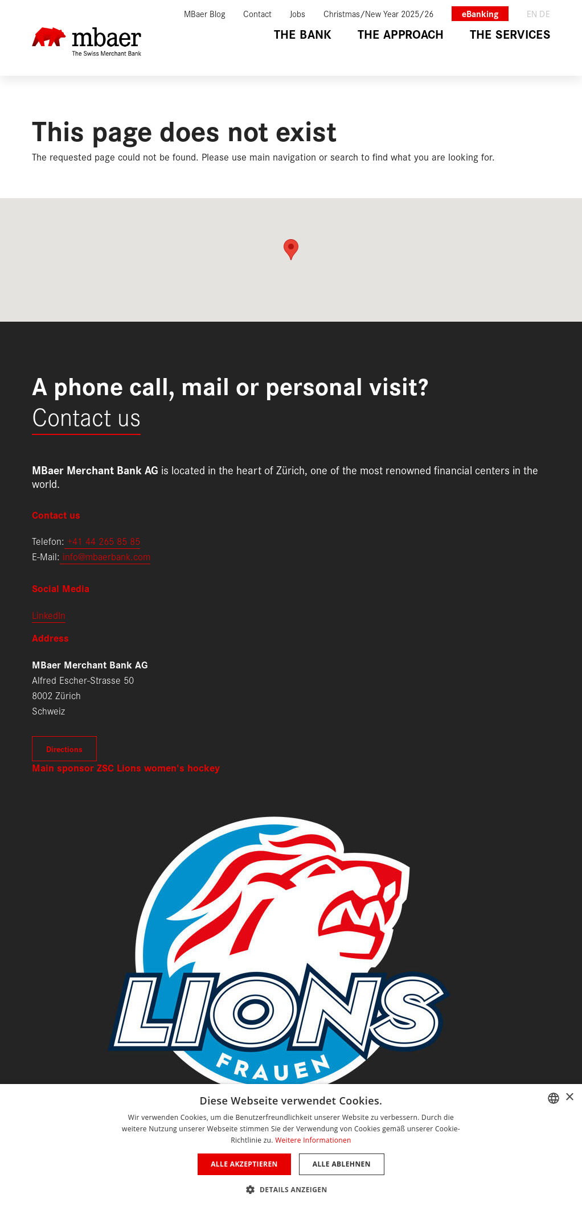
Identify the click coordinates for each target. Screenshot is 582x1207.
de (544, 13)
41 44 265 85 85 (106, 540)
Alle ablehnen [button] (342, 1164)
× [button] (569, 1097)
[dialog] (291, 1145)
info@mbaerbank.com (105, 556)
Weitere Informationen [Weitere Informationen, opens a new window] (313, 1140)
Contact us (86, 415)
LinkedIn (48, 614)
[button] (291, 1188)
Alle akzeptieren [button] (244, 1164)
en (532, 13)
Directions (64, 748)
